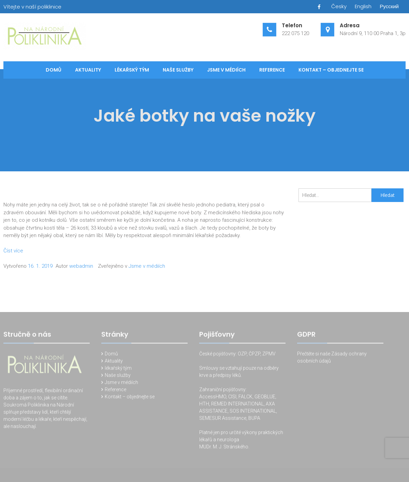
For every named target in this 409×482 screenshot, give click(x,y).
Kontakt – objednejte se (331, 69)
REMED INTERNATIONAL (237, 404)
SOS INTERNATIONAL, (253, 412)
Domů (53, 69)
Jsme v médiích (226, 69)
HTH (204, 404)
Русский (389, 6)
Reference (272, 69)
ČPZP (254, 354)
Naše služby (178, 69)
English (363, 6)
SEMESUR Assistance (222, 419)
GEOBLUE (264, 397)
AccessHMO (212, 397)
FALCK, (245, 397)
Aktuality (88, 69)
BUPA (254, 419)
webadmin (81, 266)
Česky (339, 6)
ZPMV (269, 354)
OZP (242, 354)
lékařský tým (132, 69)
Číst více (13, 251)
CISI (232, 397)
